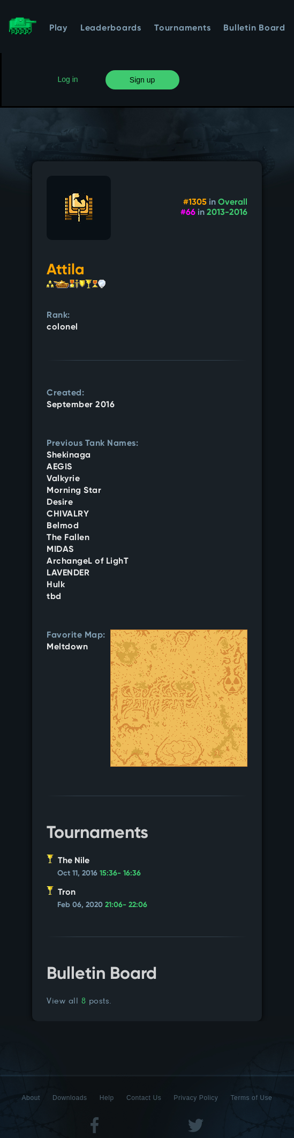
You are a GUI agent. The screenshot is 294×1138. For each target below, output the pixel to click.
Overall (232, 202)
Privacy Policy (196, 1098)
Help (107, 1098)
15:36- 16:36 (120, 873)
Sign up (142, 80)
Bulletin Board (254, 28)
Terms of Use (252, 1098)
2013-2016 (227, 212)
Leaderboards (110, 28)
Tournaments (182, 28)
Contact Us (143, 1098)
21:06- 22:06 (126, 905)
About (31, 1098)
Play (58, 28)
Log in (68, 79)
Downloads (69, 1098)
